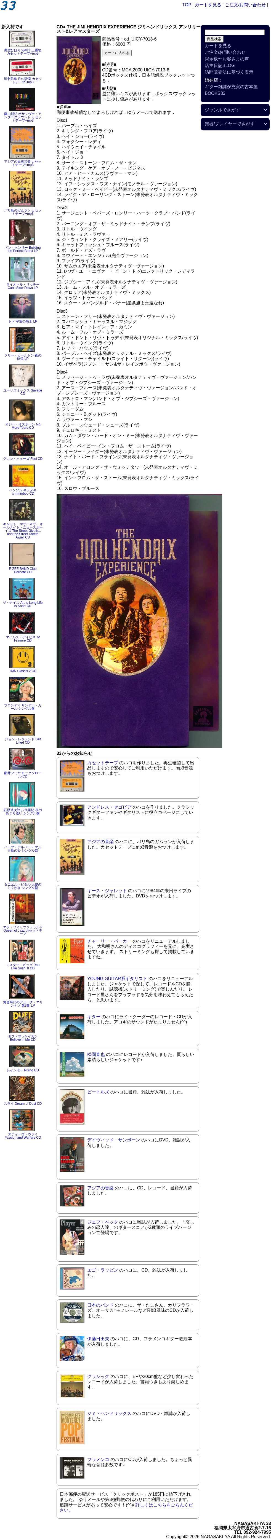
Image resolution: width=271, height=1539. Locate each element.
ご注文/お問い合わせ (245, 4)
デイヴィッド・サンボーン (113, 1140)
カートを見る (208, 4)
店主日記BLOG (220, 65)
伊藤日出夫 (98, 1338)
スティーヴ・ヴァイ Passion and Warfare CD (22, 1135)
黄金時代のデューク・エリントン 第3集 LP (23, 1003)
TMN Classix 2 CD (22, 671)
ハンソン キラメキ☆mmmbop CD (22, 491)
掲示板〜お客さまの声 (227, 59)
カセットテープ (102, 762)
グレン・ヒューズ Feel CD (22, 459)
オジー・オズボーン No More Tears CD (22, 426)
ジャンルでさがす (222, 110)
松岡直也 (96, 1054)
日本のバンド (100, 1305)
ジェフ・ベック (102, 1222)
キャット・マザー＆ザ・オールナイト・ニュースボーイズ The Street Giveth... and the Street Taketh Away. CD (23, 530)
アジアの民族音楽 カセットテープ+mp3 (22, 163)
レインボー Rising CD (23, 1070)
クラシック (98, 1376)
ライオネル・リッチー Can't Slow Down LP (22, 286)
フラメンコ (98, 1459)
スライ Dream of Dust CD (23, 1104)
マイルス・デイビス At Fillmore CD (23, 638)
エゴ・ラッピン (102, 1270)
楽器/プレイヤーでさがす (229, 124)
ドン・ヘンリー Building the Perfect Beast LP (23, 249)
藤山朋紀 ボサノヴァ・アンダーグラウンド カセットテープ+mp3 (22, 117)
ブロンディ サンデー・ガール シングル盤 (22, 706)
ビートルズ (98, 1092)
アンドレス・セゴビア (109, 807)
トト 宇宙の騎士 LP (22, 321)
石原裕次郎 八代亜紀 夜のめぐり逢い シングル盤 (23, 811)
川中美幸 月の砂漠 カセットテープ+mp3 (23, 80)
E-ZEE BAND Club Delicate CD (22, 570)
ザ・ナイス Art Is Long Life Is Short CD (22, 604)
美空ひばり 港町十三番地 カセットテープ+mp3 (22, 51)
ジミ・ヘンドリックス (109, 1413)
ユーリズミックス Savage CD (22, 392)
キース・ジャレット (107, 890)
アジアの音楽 (100, 841)
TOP (186, 4)
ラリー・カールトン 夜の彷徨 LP (22, 357)
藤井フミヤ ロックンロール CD (22, 774)
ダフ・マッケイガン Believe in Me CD (23, 1038)
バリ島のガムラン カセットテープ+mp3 (22, 212)
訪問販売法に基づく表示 (229, 72)
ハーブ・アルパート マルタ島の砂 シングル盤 (22, 848)
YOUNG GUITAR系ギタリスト (117, 978)
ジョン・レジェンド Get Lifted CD (23, 740)
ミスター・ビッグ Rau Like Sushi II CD (22, 966)
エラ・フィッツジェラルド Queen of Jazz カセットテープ (23, 930)
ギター (93, 1016)
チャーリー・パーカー (109, 941)
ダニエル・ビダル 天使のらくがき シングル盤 (22, 886)
